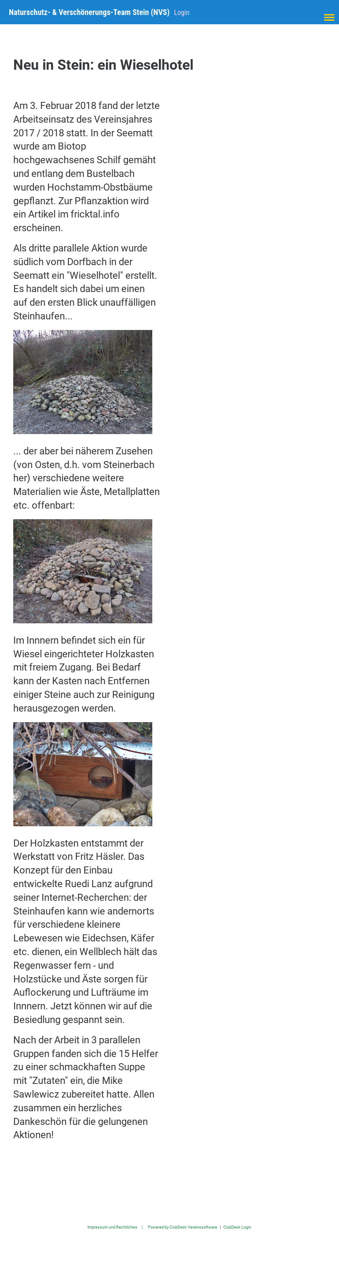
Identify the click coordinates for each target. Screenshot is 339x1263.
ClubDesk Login (237, 1227)
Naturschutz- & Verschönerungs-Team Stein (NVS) (89, 12)
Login (181, 12)
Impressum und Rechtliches (112, 1227)
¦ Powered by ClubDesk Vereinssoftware (177, 1227)
